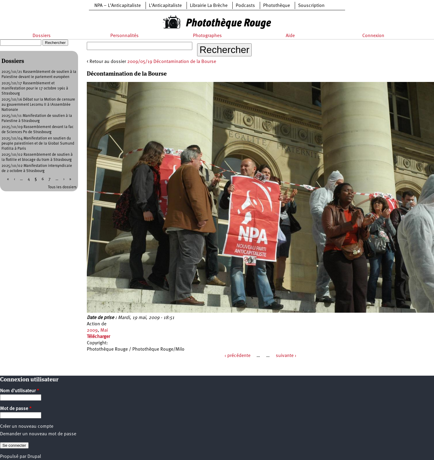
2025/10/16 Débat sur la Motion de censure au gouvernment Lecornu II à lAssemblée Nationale (38, 105)
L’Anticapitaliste (165, 5)
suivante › (286, 355)
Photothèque (276, 5)
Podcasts (245, 5)
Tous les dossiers (62, 187)
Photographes (207, 35)
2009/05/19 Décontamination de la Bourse (171, 61)
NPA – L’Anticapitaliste (117, 5)
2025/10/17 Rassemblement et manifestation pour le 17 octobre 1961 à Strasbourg (35, 88)
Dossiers (42, 35)
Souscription (311, 5)
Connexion (373, 35)
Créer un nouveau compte (26, 426)
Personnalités (124, 35)
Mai (104, 330)
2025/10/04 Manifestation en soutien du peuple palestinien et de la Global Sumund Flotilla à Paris (38, 143)
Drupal (34, 456)
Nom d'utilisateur (19, 391)
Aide (290, 35)
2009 (92, 330)
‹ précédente (237, 355)
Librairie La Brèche (209, 5)
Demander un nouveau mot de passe (38, 434)
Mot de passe (16, 408)
